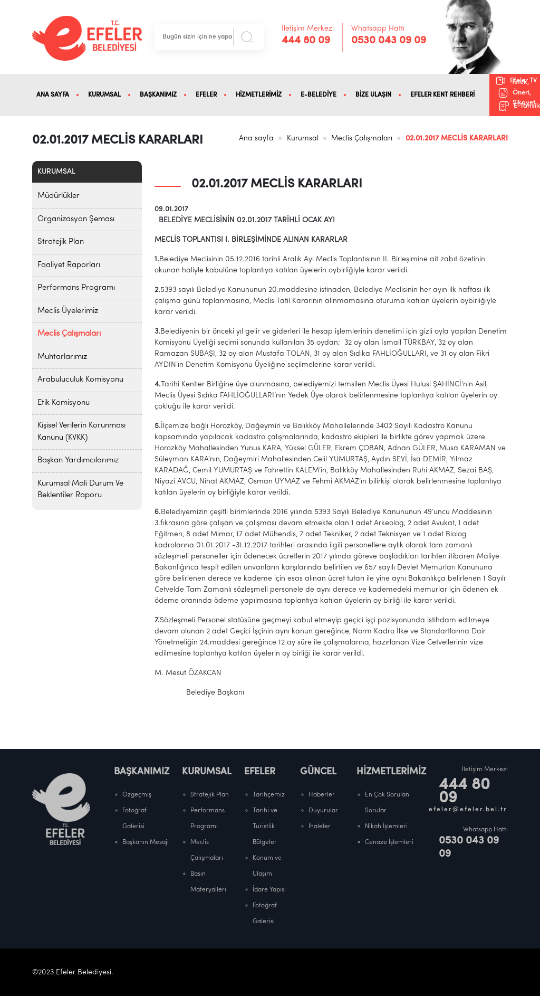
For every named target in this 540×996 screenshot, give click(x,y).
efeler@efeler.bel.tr (468, 810)
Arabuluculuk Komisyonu (80, 380)
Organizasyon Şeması (75, 219)
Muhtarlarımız (62, 357)
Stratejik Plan (60, 242)
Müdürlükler (58, 196)
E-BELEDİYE (318, 95)
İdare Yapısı (269, 890)
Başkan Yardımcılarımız (78, 460)
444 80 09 (306, 40)
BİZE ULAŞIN (373, 95)
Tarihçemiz (269, 795)
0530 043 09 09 (388, 40)
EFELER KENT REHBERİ (442, 95)
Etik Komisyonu (63, 403)
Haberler (321, 795)
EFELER (206, 95)
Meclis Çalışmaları (361, 139)
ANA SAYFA (52, 95)
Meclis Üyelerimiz (67, 311)
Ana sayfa (256, 139)
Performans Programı (76, 288)
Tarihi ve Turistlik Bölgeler (265, 827)
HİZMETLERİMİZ (259, 95)
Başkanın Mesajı (145, 842)
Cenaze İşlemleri (389, 842)
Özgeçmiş (136, 795)
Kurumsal (303, 139)
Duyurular (323, 811)
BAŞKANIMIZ (158, 95)
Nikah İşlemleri (386, 826)
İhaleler (319, 826)
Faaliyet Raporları (68, 265)
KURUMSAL (104, 95)
